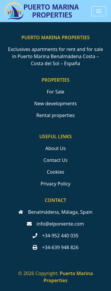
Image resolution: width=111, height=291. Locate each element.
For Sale (56, 91)
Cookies (55, 172)
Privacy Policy (55, 183)
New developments (55, 103)
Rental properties (55, 115)
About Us (55, 148)
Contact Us (55, 160)
